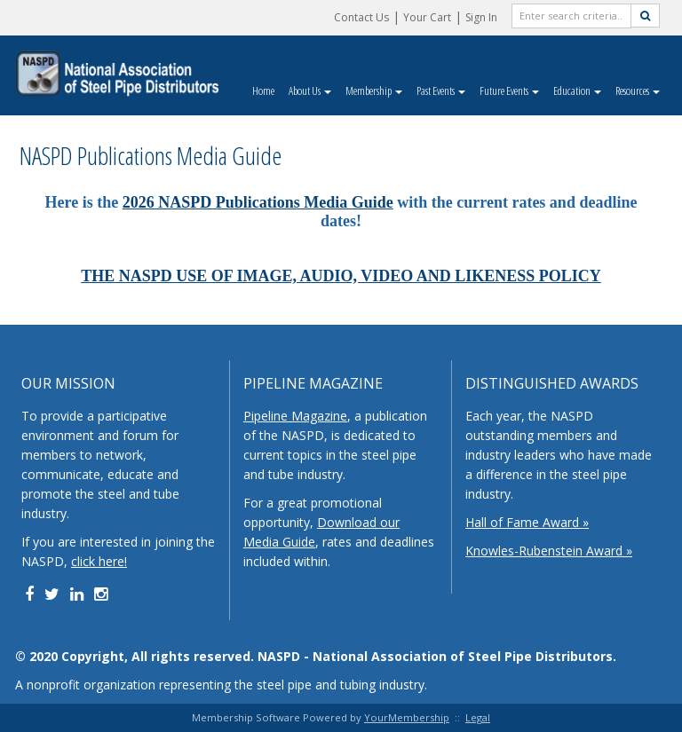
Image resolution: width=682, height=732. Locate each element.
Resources (637, 90)
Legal (477, 717)
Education (577, 90)
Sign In (481, 17)
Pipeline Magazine (295, 415)
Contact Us (361, 17)
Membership (373, 90)
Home (263, 90)
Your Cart (427, 17)
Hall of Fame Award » (527, 522)
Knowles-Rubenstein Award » (548, 550)
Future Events (509, 90)
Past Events (440, 90)
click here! (99, 561)
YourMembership (406, 717)
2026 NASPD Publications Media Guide (258, 202)
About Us (310, 90)
